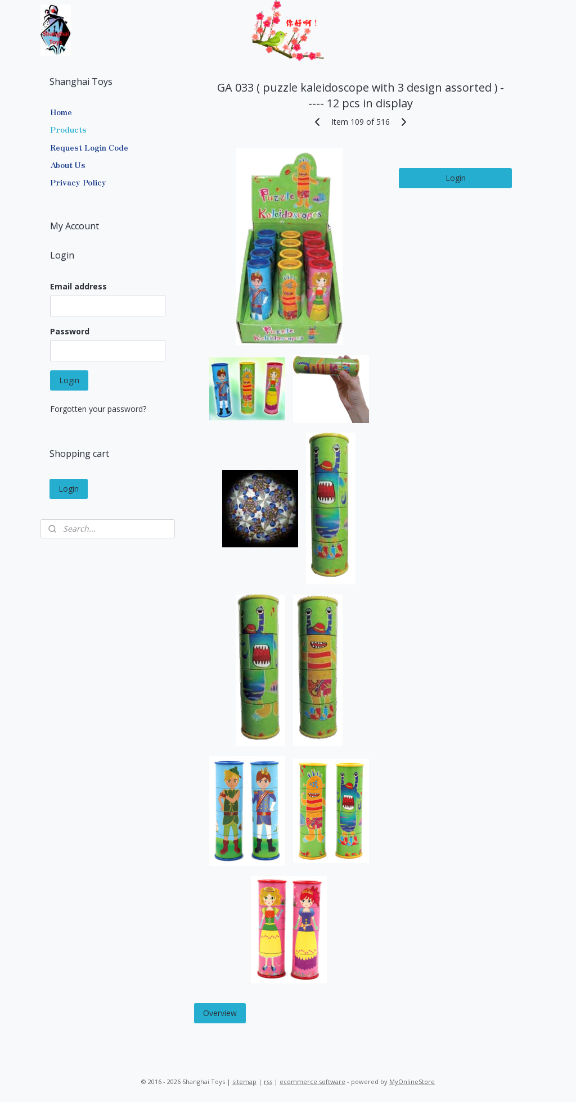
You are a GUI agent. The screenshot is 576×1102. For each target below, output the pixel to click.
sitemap (244, 1081)
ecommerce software (312, 1081)
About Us (68, 164)
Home (61, 111)
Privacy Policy (78, 182)
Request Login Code (89, 147)
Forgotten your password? (98, 408)
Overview (219, 1013)
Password (69, 331)
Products (68, 129)
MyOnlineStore (412, 1081)
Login (455, 178)
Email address (78, 286)
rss (268, 1081)
